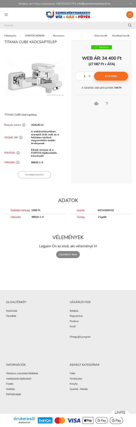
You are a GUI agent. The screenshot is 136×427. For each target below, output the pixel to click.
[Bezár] (130, 3)
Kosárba (111, 76)
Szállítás (10, 389)
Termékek (11, 316)
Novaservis (58, 35)
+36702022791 (65, 4)
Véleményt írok (68, 254)
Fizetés (9, 384)
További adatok (34, 174)
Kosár (73, 326)
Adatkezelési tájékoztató (18, 379)
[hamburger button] (6, 14)
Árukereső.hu (24, 422)
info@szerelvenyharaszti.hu (93, 4)
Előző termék (101, 35)
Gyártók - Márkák (79, 389)
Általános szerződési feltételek (22, 373)
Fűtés (72, 373)
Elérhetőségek (13, 394)
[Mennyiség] (84, 76)
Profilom (74, 321)
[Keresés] (68, 25)
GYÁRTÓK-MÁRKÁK (34, 35)
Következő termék (120, 35)
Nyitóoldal (11, 311)
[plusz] (89, 76)
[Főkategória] (10, 35)
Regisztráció (76, 316)
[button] (96, 103)
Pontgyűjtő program (80, 337)
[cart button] (129, 14)
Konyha (74, 384)
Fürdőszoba (76, 379)
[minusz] (79, 76)
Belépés (74, 311)
